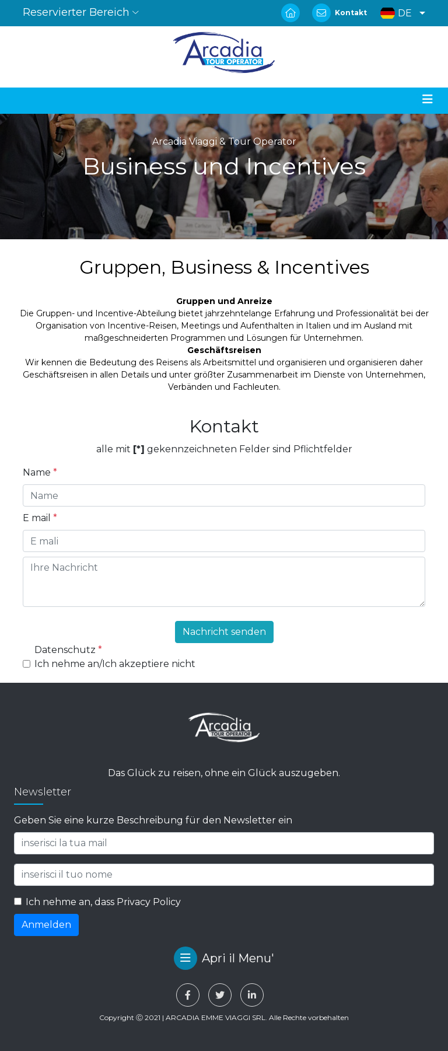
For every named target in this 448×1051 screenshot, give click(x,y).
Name (40, 472)
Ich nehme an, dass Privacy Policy (103, 901)
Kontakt (351, 12)
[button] (399, 13)
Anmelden (46, 924)
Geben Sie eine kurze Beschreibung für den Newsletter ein (153, 820)
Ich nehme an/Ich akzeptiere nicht (114, 663)
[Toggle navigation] (427, 99)
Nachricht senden (224, 631)
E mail (40, 517)
